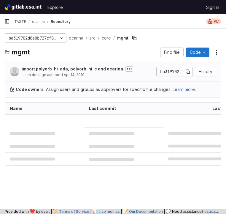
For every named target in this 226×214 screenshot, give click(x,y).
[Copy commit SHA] (187, 71)
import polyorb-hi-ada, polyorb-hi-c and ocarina (72, 68)
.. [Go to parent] (11, 120)
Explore (55, 7)
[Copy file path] (134, 38)
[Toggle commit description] (129, 69)
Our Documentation (146, 211)
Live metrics (109, 211)
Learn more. (184, 89)
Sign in (212, 7)
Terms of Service (74, 211)
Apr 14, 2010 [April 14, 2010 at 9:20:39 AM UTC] (74, 75)
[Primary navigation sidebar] (7, 21)
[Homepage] (23, 7)
